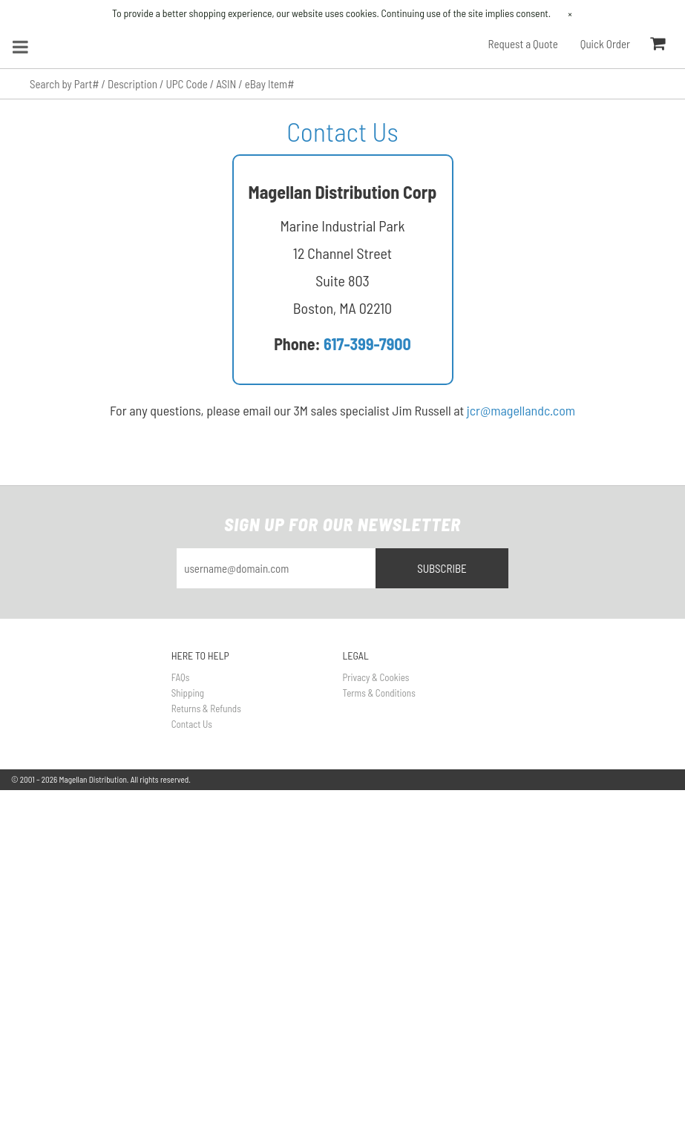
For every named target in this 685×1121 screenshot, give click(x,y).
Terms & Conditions (379, 693)
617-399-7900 (367, 343)
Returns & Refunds (206, 708)
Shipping (187, 693)
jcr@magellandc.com (521, 410)
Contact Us (191, 724)
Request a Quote (523, 43)
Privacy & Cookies (376, 677)
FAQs (180, 677)
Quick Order (605, 43)
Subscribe (442, 568)
